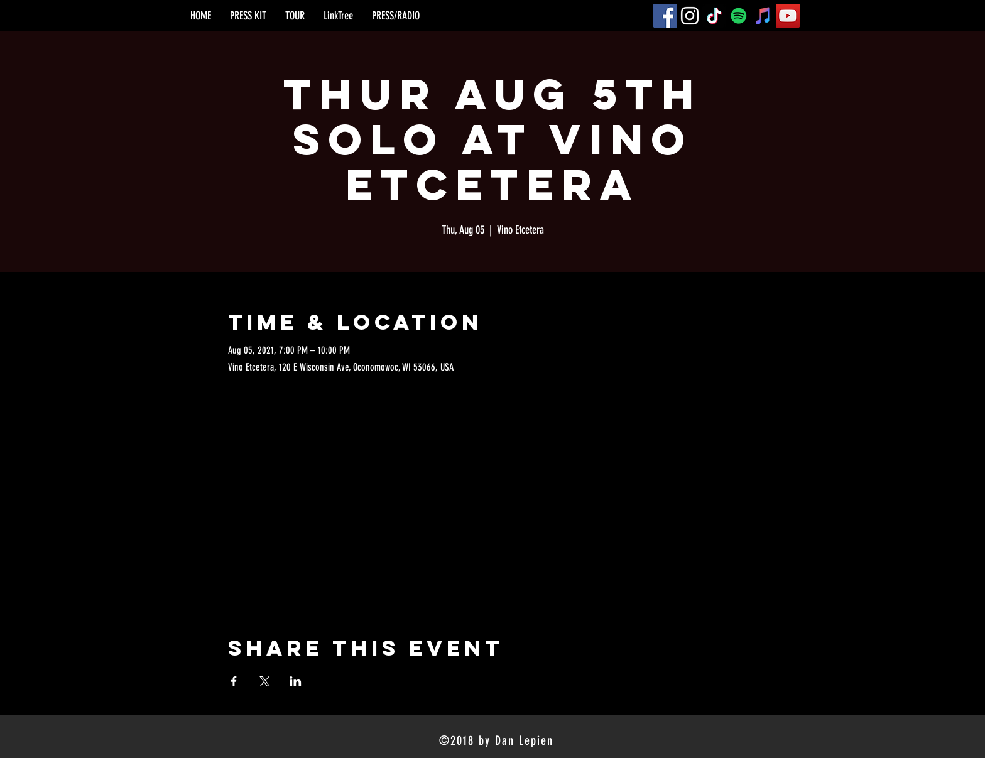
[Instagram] (690, 16)
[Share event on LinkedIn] (296, 681)
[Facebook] (665, 16)
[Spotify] (739, 16)
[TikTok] (714, 16)
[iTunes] (763, 16)
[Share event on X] (265, 681)
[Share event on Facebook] (234, 681)
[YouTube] (788, 16)
